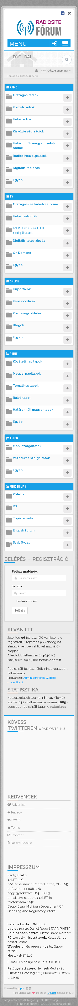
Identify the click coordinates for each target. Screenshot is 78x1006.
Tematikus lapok (25, 386)
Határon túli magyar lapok (33, 410)
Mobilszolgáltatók (27, 446)
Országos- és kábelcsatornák (35, 204)
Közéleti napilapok (27, 361)
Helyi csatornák (25, 216)
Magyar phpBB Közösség (42, 1000)
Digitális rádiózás (26, 168)
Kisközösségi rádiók (28, 131)
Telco (14, 438)
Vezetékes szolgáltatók (31, 458)
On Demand (22, 253)
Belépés (15, 559)
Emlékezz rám (26, 601)
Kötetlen (19, 494)
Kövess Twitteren (36, 725)
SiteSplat (52, 993)
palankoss (58, 707)
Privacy (14, 812)
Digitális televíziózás (29, 241)
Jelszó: (17, 586)
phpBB (21, 988)
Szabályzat (21, 542)
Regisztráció (50, 559)
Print (13, 353)
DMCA (14, 820)
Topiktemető (23, 518)
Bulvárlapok (22, 398)
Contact (15, 835)
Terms (13, 828)
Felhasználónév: (25, 571)
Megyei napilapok (27, 373)
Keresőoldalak (24, 301)
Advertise (16, 805)
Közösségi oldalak (27, 313)
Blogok (18, 325)
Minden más (18, 486)
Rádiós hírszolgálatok (30, 156)
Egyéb (18, 180)
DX (15, 506)
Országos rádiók (25, 95)
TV (11, 196)
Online (14, 281)
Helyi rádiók (22, 119)
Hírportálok (22, 289)
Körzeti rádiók (24, 107)
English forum (24, 530)
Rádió (13, 87)
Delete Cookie (19, 843)
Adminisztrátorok (34, 677)
